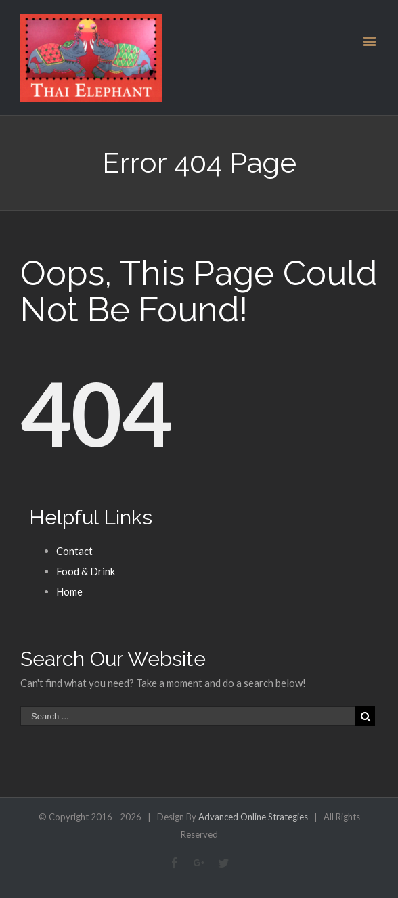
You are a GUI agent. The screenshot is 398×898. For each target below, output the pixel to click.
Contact (74, 551)
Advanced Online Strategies (253, 816)
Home (69, 591)
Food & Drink (85, 571)
